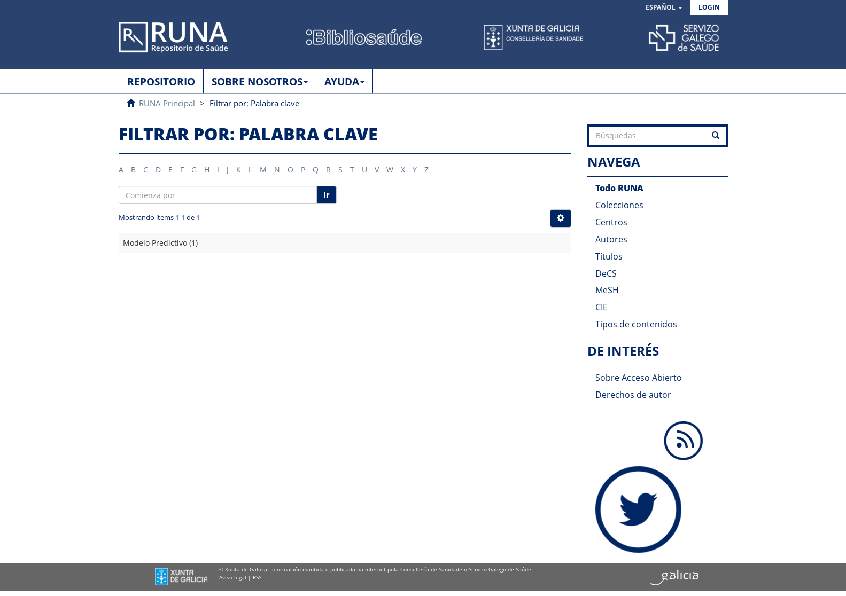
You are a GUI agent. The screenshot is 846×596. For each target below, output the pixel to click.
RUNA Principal (167, 103)
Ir (326, 195)
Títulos (609, 256)
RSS (257, 577)
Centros (611, 222)
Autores (611, 239)
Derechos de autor (633, 395)
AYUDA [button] (344, 82)
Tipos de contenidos (636, 324)
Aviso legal (232, 577)
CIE (601, 307)
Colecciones (619, 205)
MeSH (607, 290)
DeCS (606, 273)
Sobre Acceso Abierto (638, 377)
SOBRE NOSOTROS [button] (260, 82)
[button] (664, 7)
